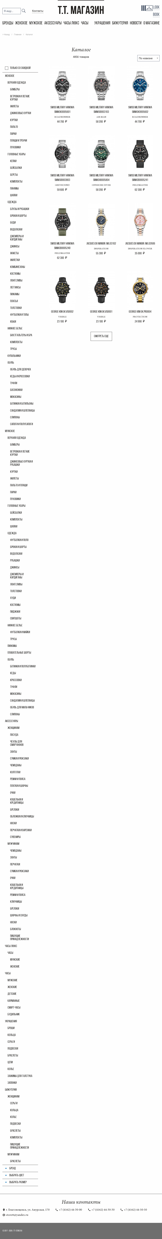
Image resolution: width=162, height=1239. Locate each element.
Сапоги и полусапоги (21, 424)
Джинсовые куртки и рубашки (21, 463)
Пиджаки (15, 611)
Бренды (7, 23)
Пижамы (14, 294)
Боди (13, 222)
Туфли (13, 383)
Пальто (14, 127)
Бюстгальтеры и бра (21, 335)
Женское (21, 23)
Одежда (12, 202)
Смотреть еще (101, 336)
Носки (13, 823)
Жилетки (15, 260)
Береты (14, 175)
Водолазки (16, 229)
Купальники (14, 356)
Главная (17, 34)
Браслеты (13, 1055)
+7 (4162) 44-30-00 (68, 1209)
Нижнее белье (15, 328)
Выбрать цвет (16, 1175)
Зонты (13, 752)
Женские (12, 987)
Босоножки (16, 390)
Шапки (13, 195)
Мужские (12, 980)
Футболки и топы (19, 314)
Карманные (14, 1001)
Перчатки (15, 864)
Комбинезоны (17, 267)
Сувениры (15, 837)
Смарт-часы (14, 1007)
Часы (85, 23)
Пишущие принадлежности (19, 937)
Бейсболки (16, 168)
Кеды (13, 673)
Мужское (35, 23)
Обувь (11, 362)
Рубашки (15, 560)
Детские (12, 994)
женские (15, 966)
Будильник (14, 1014)
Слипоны (15, 417)
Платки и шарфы (19, 786)
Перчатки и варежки (21, 830)
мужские (15, 959)
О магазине (151, 23)
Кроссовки (16, 680)
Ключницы (16, 901)
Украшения (102, 23)
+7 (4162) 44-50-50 (133, 1209)
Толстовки (16, 308)
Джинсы (14, 246)
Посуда (14, 735)
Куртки (14, 120)
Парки (13, 134)
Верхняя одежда (17, 82)
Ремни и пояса (17, 779)
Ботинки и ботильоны (21, 403)
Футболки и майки (20, 632)
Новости (136, 23)
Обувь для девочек (20, 369)
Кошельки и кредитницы (17, 801)
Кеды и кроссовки (20, 376)
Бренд (12, 1168)
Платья (14, 301)
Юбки (13, 321)
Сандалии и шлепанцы (22, 410)
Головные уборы (16, 154)
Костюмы (15, 273)
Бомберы (15, 89)
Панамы (14, 188)
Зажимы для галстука (20, 1076)
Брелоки (14, 809)
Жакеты (14, 253)
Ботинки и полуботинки (22, 666)
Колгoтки (15, 772)
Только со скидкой (20, 68)
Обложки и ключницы (22, 816)
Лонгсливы (16, 280)
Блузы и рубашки (19, 209)
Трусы (13, 349)
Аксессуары (53, 23)
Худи (13, 598)
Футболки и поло (19, 540)
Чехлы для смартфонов (17, 743)
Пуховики (15, 147)
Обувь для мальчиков (22, 707)
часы (10, 953)
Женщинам (13, 728)
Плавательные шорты (19, 652)
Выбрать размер (18, 1182)
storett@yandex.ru (15, 1215)
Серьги (11, 1042)
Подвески (13, 1048)
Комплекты (16, 181)
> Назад (6, 34)
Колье (11, 1069)
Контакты (37, 11)
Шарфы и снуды (19, 915)
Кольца (12, 1035)
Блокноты (15, 929)
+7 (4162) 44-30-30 (101, 1209)
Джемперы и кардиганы (17, 238)
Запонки (12, 1083)
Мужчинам (13, 844)
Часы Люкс (71, 23)
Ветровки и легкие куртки (20, 98)
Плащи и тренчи (18, 140)
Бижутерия (120, 23)
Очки (12, 793)
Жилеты (14, 106)
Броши (11, 1028)
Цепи (10, 1062)
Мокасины (15, 397)
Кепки (13, 161)
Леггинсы (15, 287)
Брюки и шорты (18, 216)
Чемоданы (15, 765)
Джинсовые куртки (20, 113)
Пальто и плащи (18, 485)
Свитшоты (15, 618)
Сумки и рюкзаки (19, 758)
